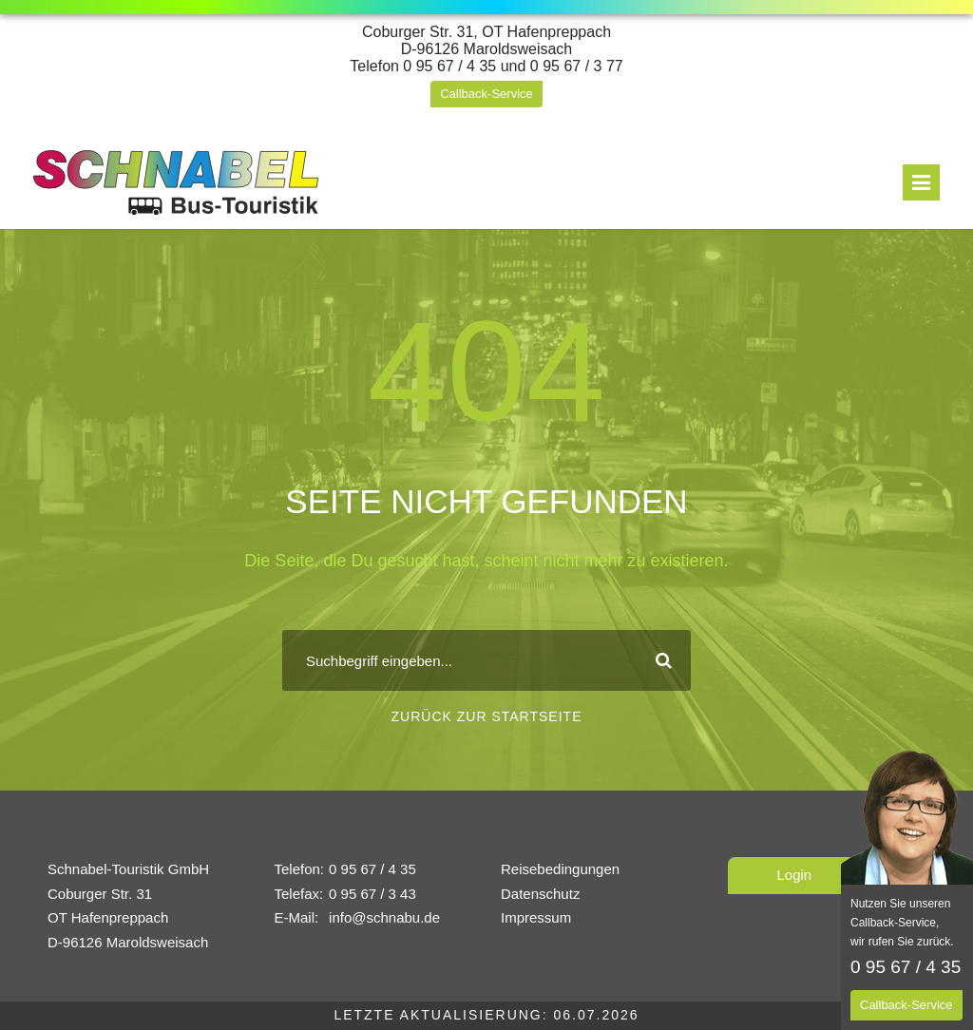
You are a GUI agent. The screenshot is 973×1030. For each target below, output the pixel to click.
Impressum (536, 917)
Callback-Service (486, 93)
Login (794, 875)
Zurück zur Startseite (486, 716)
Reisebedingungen (560, 869)
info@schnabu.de (384, 917)
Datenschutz (540, 894)
